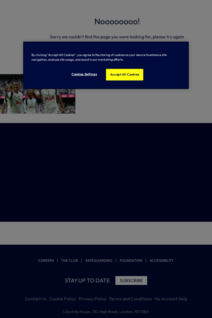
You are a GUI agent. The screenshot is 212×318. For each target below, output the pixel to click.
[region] (106, 65)
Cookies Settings (84, 74)
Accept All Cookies (124, 74)
